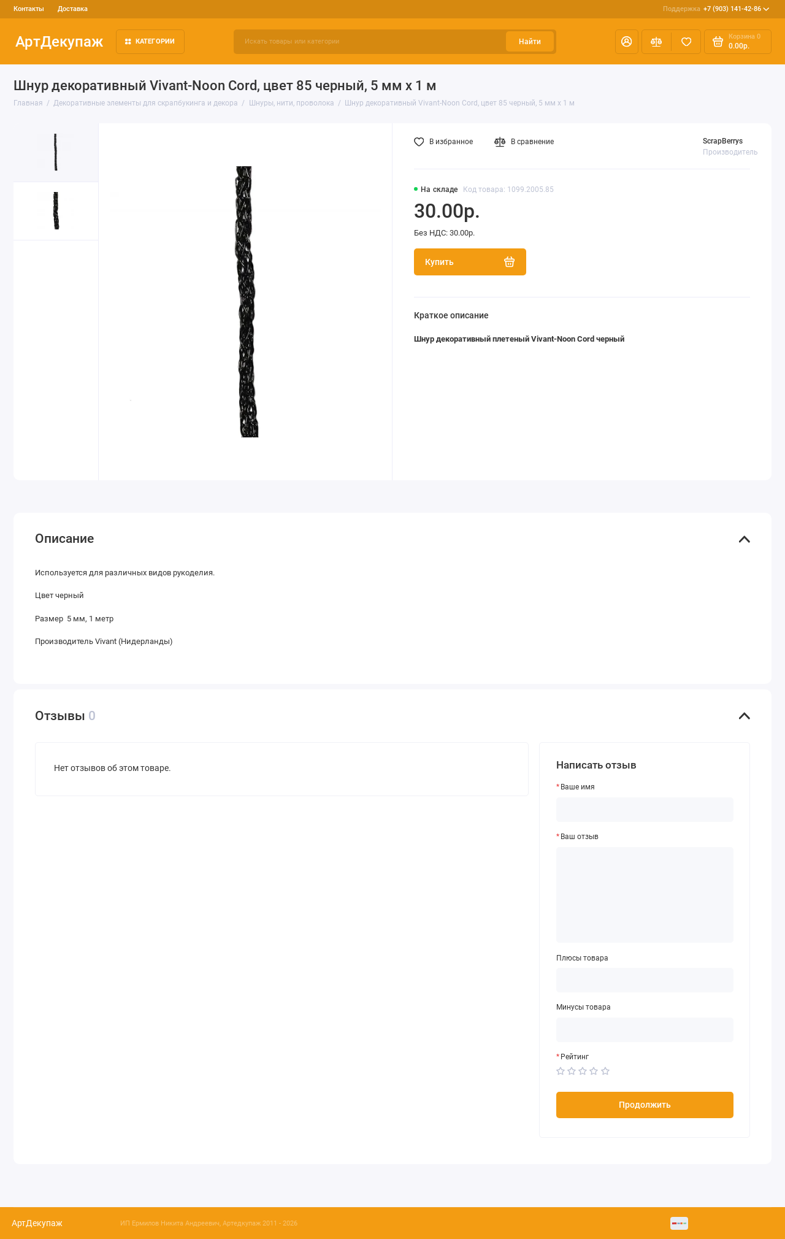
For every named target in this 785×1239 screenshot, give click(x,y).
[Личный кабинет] (626, 41)
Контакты (28, 9)
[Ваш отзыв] (645, 895)
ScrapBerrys (723, 141)
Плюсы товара (582, 958)
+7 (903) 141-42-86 (716, 9)
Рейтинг (575, 1057)
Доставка (73, 9)
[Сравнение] (656, 41)
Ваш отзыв (580, 836)
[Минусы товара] (645, 1030)
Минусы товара (583, 1007)
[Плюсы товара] (645, 980)
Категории (150, 41)
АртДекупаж (59, 41)
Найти (530, 41)
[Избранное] (686, 41)
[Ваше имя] (645, 809)
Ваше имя (578, 787)
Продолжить (645, 1105)
